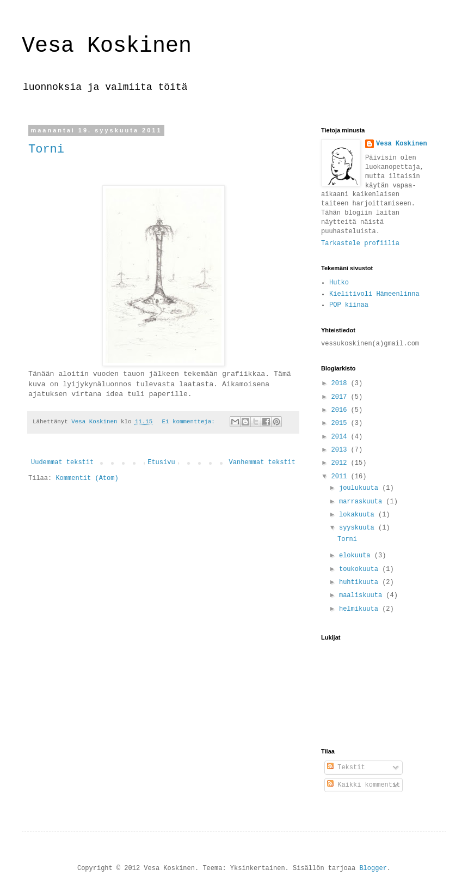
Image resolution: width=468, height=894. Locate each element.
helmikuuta (360, 609)
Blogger (372, 868)
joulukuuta (360, 488)
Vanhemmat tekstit (262, 462)
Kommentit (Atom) (87, 478)
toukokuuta (360, 569)
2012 (341, 463)
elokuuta (356, 555)
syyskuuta (358, 528)
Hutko (339, 283)
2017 (341, 397)
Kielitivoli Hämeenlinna (374, 294)
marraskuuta (362, 502)
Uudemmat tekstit (62, 462)
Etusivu (161, 462)
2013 (341, 450)
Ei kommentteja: (190, 421)
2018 (341, 383)
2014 (341, 437)
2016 (341, 410)
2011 (341, 477)
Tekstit (346, 767)
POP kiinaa (348, 305)
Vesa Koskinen (107, 46)
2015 (341, 423)
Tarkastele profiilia (360, 243)
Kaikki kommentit (363, 785)
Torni (46, 149)
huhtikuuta (360, 582)
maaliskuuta (362, 595)
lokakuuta (358, 515)
